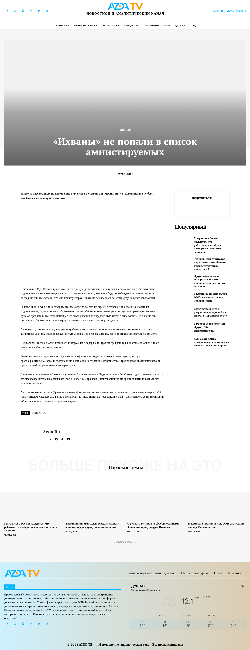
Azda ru (51, 431)
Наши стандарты (195, 573)
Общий (125, 130)
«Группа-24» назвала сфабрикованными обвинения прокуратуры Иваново (209, 281)
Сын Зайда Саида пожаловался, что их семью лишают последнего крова (211, 342)
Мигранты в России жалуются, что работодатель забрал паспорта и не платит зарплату (207, 244)
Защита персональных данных (151, 573)
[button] (218, 11)
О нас (218, 573)
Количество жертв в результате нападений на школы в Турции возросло (210, 312)
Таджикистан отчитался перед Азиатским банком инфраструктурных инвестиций (210, 264)
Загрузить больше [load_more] (125, 541)
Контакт (235, 573)
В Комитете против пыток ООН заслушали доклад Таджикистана (210, 297)
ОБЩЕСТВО (39, 412)
